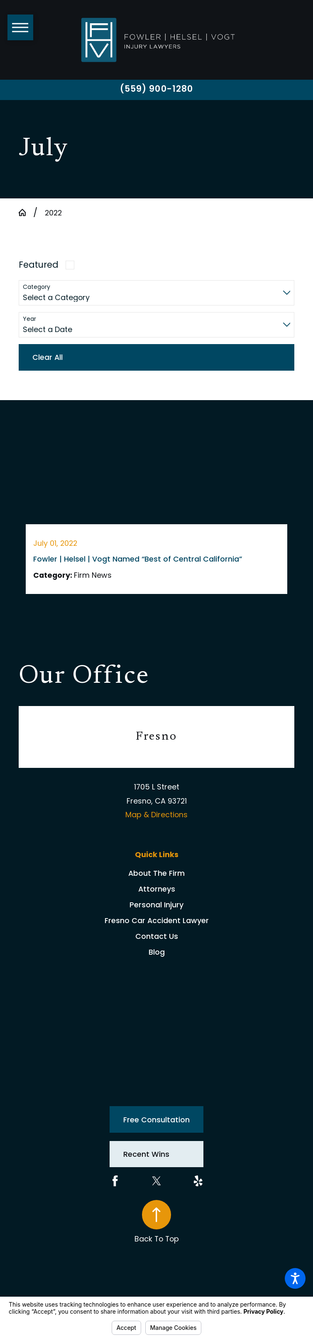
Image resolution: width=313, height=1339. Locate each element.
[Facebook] (115, 1181)
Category (36, 287)
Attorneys (156, 889)
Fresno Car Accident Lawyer (157, 920)
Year (29, 319)
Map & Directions (156, 814)
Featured (39, 265)
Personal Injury (156, 904)
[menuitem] (157, 873)
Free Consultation (156, 1119)
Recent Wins (146, 1154)
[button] (295, 1278)
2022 (53, 213)
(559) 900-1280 (156, 89)
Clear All (47, 357)
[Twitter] (156, 1181)
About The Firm (156, 873)
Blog (157, 952)
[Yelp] (198, 1181)
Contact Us (156, 936)
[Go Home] (26, 212)
